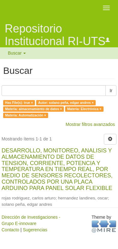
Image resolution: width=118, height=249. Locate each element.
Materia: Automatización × (25, 115)
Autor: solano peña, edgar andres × (66, 102)
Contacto (10, 229)
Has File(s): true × (19, 102)
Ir (111, 90)
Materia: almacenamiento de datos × (33, 109)
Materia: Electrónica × (84, 109)
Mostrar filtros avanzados (90, 124)
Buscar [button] (17, 53)
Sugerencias (35, 229)
